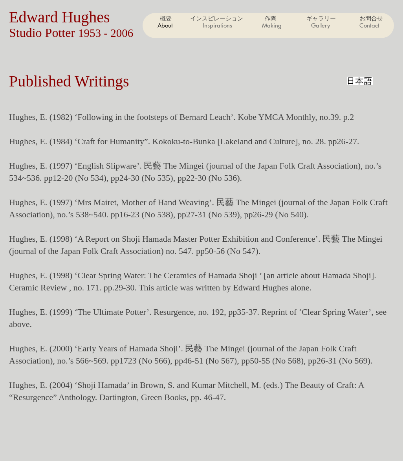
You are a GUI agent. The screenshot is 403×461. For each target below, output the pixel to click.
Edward (35, 17)
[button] (271, 25)
